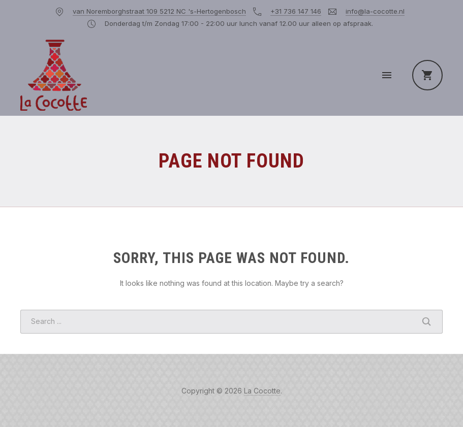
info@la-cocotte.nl (375, 11)
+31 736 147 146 (295, 11)
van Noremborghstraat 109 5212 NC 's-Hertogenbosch (159, 11)
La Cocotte (262, 390)
